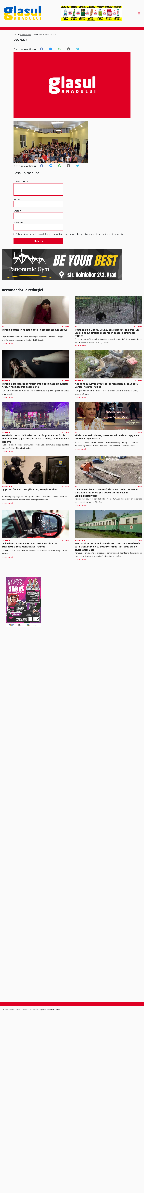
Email (17, 210)
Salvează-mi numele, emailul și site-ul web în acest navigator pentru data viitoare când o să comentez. (70, 234)
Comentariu (21, 181)
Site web (18, 222)
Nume (18, 199)
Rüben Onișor (25, 35)
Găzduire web (45, 1010)
